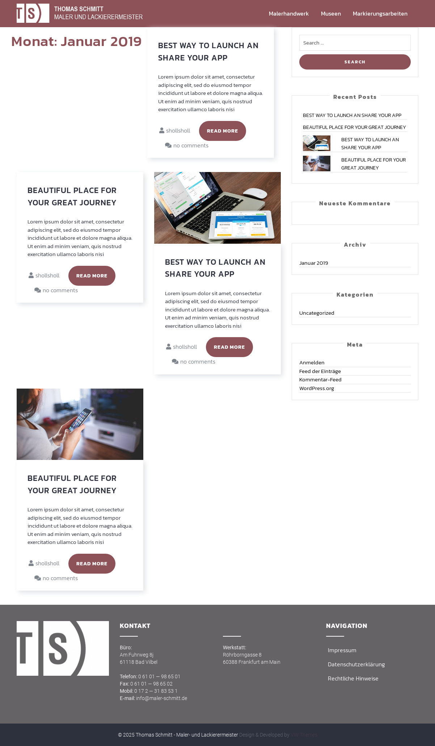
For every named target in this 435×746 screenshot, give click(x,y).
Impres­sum (342, 650)
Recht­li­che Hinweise (353, 678)
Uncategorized (316, 313)
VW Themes (303, 735)
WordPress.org (316, 388)
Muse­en (331, 13)
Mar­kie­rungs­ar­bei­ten (380, 13)
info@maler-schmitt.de (161, 698)
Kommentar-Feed (320, 379)
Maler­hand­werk (289, 13)
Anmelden (312, 362)
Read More (222, 131)
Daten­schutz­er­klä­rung (356, 664)
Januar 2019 (313, 263)
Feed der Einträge (320, 371)
